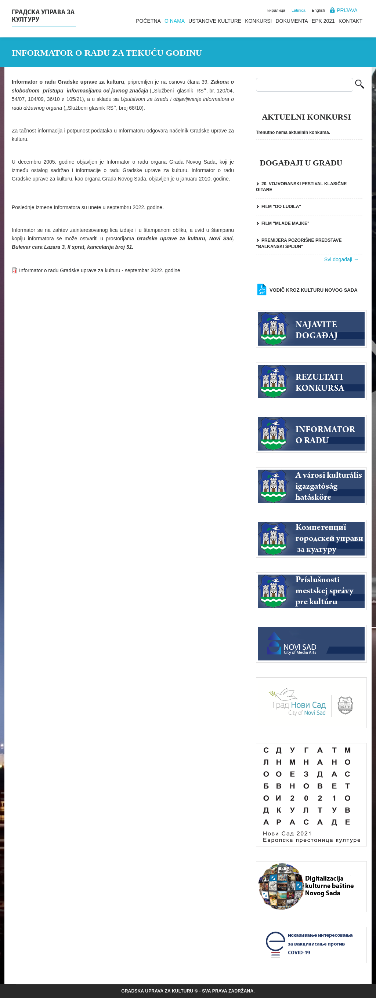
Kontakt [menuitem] (350, 21)
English (318, 10)
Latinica (299, 10)
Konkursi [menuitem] (258, 21)
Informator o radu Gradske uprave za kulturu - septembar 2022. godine (99, 270)
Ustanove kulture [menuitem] (214, 21)
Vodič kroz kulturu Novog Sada (314, 290)
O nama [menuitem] (174, 21)
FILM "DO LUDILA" (281, 206)
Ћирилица (275, 10)
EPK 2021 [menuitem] (323, 21)
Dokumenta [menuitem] (291, 21)
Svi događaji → (341, 259)
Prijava (347, 10)
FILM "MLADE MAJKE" (285, 223)
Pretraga (359, 85)
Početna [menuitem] (148, 21)
